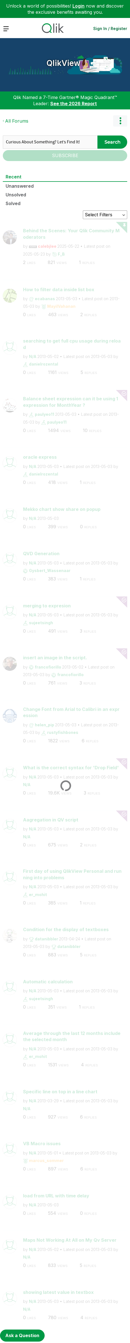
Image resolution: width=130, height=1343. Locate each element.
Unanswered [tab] (20, 186)
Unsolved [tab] (16, 195)
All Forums (16, 121)
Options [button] (120, 121)
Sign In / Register (110, 28)
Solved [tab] (13, 203)
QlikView (64, 63)
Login (78, 6)
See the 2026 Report (73, 103)
